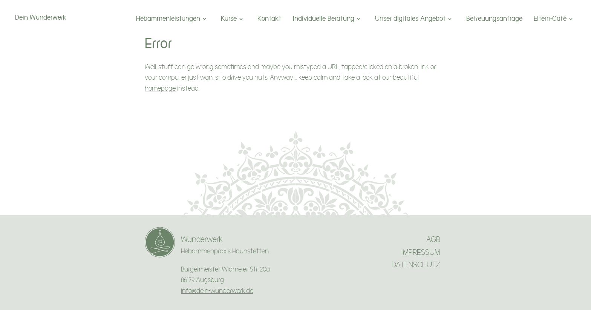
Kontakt (269, 18)
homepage (160, 88)
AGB (433, 239)
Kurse (229, 18)
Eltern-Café (550, 18)
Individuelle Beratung (323, 18)
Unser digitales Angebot (410, 18)
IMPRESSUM (420, 252)
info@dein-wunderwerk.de (217, 291)
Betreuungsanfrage (494, 18)
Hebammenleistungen (168, 18)
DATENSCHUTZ (416, 265)
